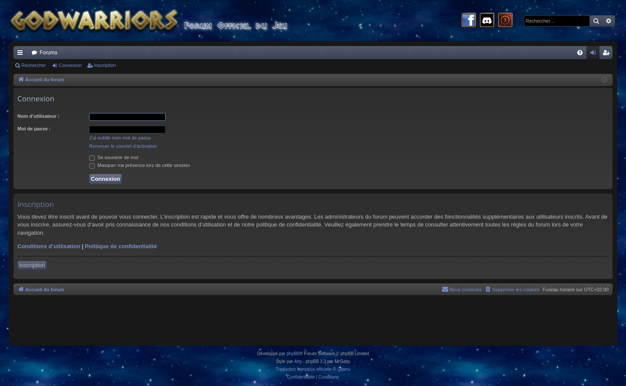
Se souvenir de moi (113, 157)
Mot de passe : (33, 128)
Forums (48, 53)
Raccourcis (22, 54)
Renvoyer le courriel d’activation (123, 146)
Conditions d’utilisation (48, 246)
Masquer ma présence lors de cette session (139, 165)
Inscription (105, 65)
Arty (298, 361)
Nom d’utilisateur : (38, 116)
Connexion (70, 65)
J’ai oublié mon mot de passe (120, 137)
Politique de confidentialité (120, 246)
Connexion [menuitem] (594, 54)
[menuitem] (579, 52)
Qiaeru (343, 369)
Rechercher (33, 65)
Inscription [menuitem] (608, 54)
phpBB (293, 353)
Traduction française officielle (304, 369)
